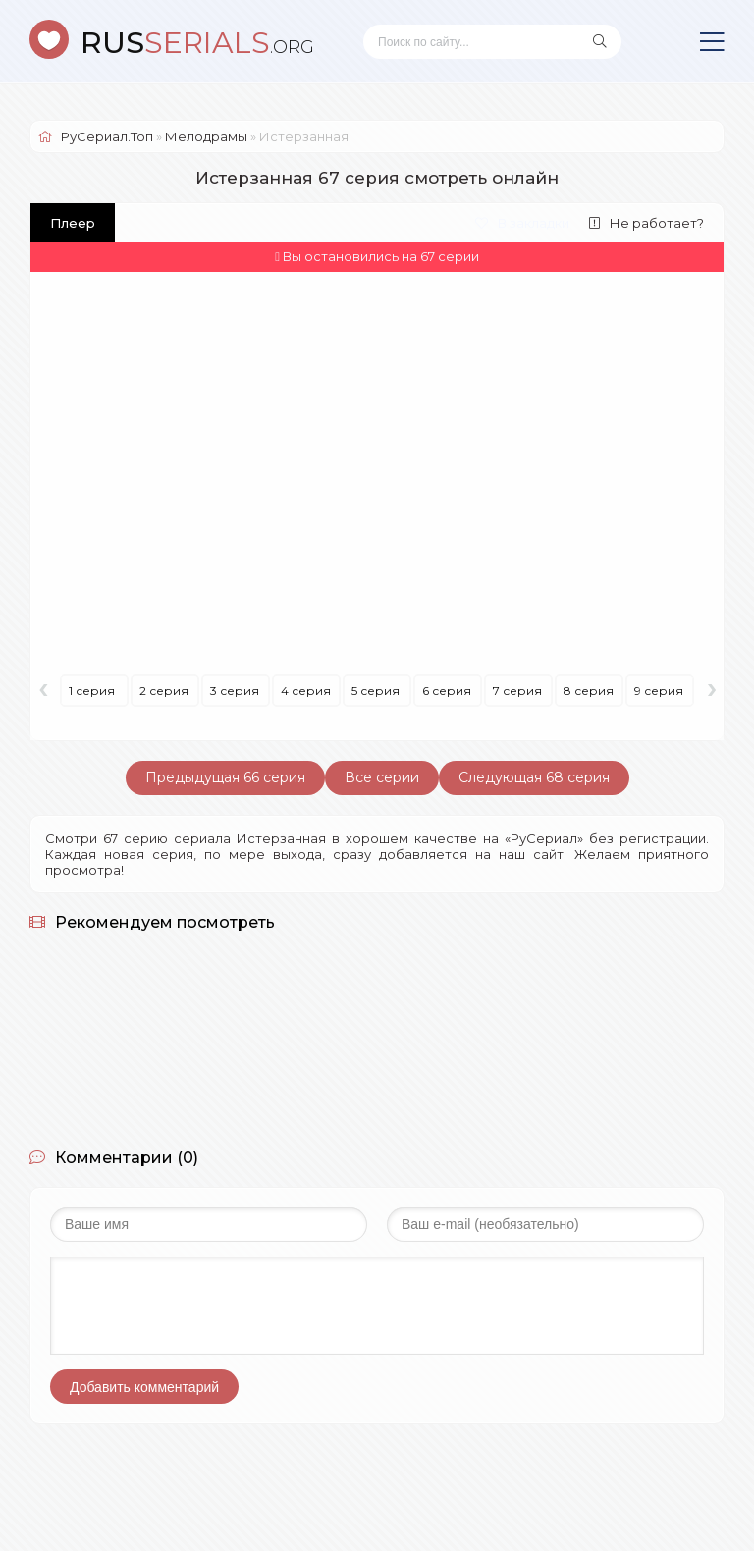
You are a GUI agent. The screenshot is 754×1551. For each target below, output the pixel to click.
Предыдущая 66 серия (225, 777)
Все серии (382, 777)
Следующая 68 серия (534, 777)
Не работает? (646, 223)
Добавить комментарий (144, 1387)
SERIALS (197, 43)
